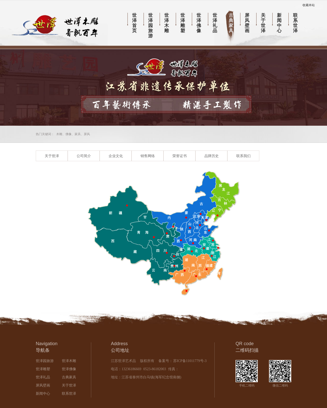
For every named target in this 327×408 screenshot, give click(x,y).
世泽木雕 (166, 23)
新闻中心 (279, 23)
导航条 (43, 350)
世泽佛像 (198, 23)
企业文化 (116, 156)
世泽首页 (134, 23)
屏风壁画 (247, 23)
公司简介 (84, 156)
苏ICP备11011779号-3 (189, 361)
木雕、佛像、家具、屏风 (73, 134)
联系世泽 (295, 23)
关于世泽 (263, 23)
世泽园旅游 (150, 25)
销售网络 (148, 156)
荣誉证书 (179, 156)
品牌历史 (211, 156)
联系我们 (243, 156)
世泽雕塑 (182, 23)
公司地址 (120, 350)
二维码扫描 (247, 350)
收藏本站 (308, 5)
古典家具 (231, 23)
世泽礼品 (215, 23)
